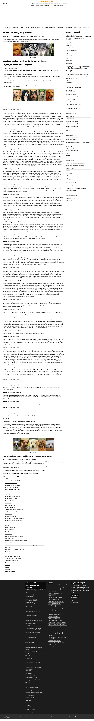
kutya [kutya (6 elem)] (50, 603)
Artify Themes (6, 717)
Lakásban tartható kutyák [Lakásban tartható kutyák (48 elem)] (55, 614)
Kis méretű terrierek (10, 516)
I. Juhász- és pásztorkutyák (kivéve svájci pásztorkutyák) (34, 590)
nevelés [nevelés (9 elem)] (50, 627)
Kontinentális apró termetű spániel (14, 520)
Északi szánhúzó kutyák (11, 498)
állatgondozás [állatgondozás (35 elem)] (60, 642)
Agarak (7, 478)
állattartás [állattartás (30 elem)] (58, 645)
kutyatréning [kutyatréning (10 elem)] (59, 608)
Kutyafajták (47, 1)
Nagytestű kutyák (50, 27)
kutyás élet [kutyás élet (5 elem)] (56, 610)
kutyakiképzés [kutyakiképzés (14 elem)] (56, 603)
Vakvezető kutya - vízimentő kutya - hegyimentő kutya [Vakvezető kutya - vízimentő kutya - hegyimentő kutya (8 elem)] (58, 638)
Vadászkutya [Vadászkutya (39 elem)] (52, 635)
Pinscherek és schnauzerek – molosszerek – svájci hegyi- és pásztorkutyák (24, 545)
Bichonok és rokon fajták (11, 487)
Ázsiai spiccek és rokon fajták (12, 485)
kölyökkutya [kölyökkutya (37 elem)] (52, 612)
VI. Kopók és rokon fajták (72, 126)
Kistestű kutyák (25, 27)
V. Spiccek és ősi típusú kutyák (73, 104)
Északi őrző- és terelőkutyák (12, 496)
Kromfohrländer (9, 529)
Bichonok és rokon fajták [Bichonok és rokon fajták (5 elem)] (55, 585)
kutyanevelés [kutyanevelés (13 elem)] (60, 606)
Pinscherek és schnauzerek (12, 543)
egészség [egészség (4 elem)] (65, 585)
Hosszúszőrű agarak (10, 507)
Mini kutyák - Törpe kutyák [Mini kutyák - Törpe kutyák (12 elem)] (55, 620)
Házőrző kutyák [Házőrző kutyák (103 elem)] (52, 591)
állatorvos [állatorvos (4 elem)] (51, 645)
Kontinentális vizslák (10, 523)
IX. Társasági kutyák (71, 149)
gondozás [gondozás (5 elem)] (51, 587)
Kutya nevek (69, 27)
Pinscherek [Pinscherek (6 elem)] (51, 629)
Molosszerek (8, 534)
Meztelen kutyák (70, 170)
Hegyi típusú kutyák (10, 505)
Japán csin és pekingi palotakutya (14, 509)
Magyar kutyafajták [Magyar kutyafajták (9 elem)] (53, 616)
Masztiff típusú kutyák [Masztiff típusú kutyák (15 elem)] (54, 618)
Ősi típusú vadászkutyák (72, 121)
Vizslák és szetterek (10, 571)
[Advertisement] (47, 16)
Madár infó (73, 605)
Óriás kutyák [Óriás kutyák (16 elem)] (52, 642)
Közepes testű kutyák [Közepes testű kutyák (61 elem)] (61, 612)
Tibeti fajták (69, 173)
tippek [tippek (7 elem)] (60, 633)
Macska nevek (74, 602)
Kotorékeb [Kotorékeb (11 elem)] (60, 601)
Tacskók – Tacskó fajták (11, 560)
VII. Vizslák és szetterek (71, 135)
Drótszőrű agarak (70, 180)
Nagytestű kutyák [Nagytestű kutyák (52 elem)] (61, 622)
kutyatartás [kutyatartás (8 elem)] (52, 608)
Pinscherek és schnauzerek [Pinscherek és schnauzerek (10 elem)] (55, 631)
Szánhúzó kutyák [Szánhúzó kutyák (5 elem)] (53, 633)
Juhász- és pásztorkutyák (12, 512)
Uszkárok (7, 567)
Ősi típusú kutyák (9, 538)
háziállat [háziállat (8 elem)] (51, 589)
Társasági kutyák (9, 563)
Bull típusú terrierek (10, 492)
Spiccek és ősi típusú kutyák (12, 556)
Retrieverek (8, 547)
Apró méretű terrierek (11, 483)
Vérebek (7, 569)
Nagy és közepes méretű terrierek (14, 536)
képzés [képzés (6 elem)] (63, 610)
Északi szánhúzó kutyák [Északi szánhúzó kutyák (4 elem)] (54, 640)
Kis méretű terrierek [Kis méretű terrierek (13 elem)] (54, 599)
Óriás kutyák (60, 27)
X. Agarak (68, 178)
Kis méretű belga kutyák (72, 160)
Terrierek (7, 565)
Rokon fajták (8, 551)
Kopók (7, 525)
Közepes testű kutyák (37, 27)
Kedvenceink (77, 27)
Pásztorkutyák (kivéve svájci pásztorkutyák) (16, 540)
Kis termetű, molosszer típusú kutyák (14, 518)
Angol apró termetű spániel (12, 481)
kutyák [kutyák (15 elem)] (50, 610)
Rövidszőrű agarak (10, 554)
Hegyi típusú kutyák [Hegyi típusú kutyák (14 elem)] (60, 587)
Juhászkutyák (8, 514)
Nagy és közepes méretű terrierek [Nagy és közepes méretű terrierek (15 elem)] (57, 624)
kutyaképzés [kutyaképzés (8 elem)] (52, 606)
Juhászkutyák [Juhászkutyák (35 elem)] (52, 595)
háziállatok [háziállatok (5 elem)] (57, 589)
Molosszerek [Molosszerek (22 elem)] (52, 622)
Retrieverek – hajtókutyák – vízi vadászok (16, 549)
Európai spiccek (70, 116)
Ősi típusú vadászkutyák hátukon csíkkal (76, 124)
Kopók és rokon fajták (11, 527)
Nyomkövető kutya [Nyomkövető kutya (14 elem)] (59, 627)
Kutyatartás (86, 27)
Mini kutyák (16, 27)
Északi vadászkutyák (10, 501)
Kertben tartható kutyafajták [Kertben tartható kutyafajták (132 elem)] (56, 597)
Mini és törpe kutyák (71, 190)
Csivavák (7, 494)
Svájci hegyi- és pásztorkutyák (13, 558)
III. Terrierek (69, 90)
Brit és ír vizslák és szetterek (12, 489)
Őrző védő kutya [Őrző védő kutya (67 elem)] (53, 647)
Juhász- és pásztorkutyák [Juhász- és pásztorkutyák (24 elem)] (55, 593)
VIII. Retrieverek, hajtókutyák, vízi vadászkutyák (77, 142)
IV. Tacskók (68, 102)
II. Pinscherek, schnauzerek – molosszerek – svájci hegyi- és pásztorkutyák (33, 600)
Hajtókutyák (8, 503)
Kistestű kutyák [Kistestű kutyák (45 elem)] (52, 601)
